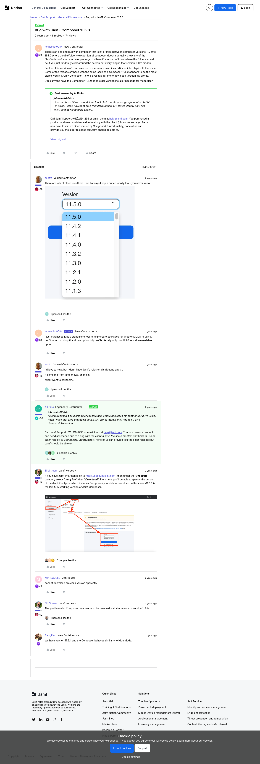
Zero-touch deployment (152, 707)
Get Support (69, 7)
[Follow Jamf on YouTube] (47, 719)
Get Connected (92, 7)
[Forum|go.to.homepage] (13, 8)
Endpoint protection (199, 712)
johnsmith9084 (53, 46)
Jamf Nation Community (116, 712)
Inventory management (151, 724)
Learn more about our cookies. (195, 740)
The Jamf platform (149, 701)
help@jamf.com (118, 118)
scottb (48, 177)
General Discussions (44, 7)
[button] (225, 7)
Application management (152, 718)
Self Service (194, 701)
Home (33, 17)
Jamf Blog (108, 718)
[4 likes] (61, 453)
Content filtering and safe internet (207, 724)
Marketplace (109, 724)
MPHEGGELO (53, 577)
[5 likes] (61, 560)
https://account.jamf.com (100, 475)
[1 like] (58, 314)
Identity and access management (206, 707)
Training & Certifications (116, 707)
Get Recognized (118, 7)
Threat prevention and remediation (207, 718)
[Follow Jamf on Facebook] (61, 719)
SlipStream (51, 470)
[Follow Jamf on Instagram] (54, 719)
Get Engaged (143, 7)
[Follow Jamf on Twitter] (34, 719)
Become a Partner (112, 729)
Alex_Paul (50, 635)
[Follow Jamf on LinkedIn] (41, 719)
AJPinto (49, 406)
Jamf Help (108, 701)
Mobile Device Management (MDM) (159, 712)
